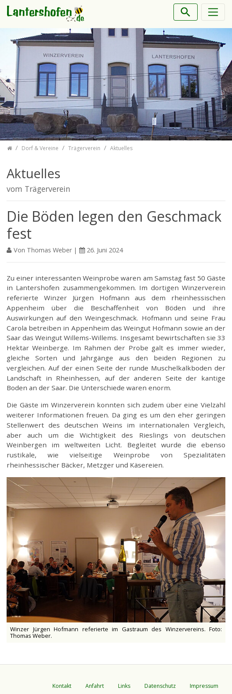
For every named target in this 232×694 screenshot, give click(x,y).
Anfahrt (94, 686)
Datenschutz (160, 686)
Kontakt (61, 686)
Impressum (204, 686)
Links (124, 686)
